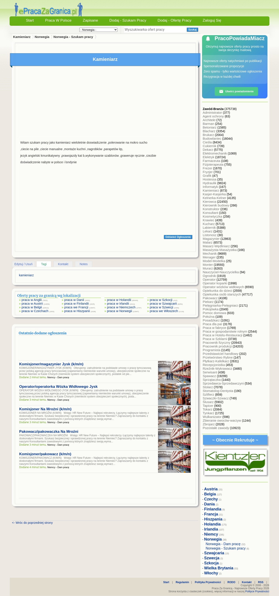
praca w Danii (74, 300)
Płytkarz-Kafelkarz (216, 361)
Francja (211, 514)
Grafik (207, 175)
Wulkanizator (213, 417)
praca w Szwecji (161, 307)
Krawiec (209, 220)
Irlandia (211, 529)
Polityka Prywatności (208, 582)
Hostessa (210, 179)
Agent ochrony (214, 116)
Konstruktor (211, 209)
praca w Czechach (35, 311)
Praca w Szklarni (215, 339)
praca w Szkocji (161, 300)
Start (30, 20)
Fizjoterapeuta (213, 164)
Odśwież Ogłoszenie (178, 237)
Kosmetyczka (213, 216)
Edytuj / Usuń (23, 264)
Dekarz (208, 149)
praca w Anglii (32, 300)
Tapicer (208, 405)
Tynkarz (209, 413)
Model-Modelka (214, 261)
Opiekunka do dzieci (218, 290)
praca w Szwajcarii (163, 303)
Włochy (211, 573)
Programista (212, 350)
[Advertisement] (105, 102)
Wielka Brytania (218, 568)
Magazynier (212, 238)
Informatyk (211, 187)
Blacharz (209, 131)
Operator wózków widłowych (224, 287)
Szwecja (211, 558)
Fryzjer (208, 172)
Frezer (208, 168)
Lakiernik (210, 227)
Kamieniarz (211, 190)
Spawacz (210, 376)
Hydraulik (210, 183)
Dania (209, 504)
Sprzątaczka (212, 379)
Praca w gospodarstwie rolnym (225, 331)
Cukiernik (210, 146)
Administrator (213, 112)
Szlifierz (209, 394)
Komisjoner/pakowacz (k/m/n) (45, 454)
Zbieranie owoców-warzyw (222, 420)
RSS (261, 582)
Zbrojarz (209, 424)
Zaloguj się (212, 20)
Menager (209, 257)
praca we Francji (76, 307)
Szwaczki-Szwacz (216, 398)
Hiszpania (213, 519)
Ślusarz (208, 402)
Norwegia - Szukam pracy (73, 37)
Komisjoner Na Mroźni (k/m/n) (45, 409)
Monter (208, 264)
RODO (231, 582)
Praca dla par (213, 324)
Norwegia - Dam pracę (223, 544)
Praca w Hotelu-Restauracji (223, 335)
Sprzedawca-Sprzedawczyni (224, 383)
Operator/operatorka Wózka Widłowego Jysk (58, 387)
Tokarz (208, 409)
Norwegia (42, 37)
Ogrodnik (210, 276)
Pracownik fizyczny (217, 342)
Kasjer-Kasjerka (215, 194)
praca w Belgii (32, 307)
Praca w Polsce (58, 20)
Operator (209, 279)
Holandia (212, 524)
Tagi (44, 264)
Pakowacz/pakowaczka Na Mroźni (48, 431)
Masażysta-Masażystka (220, 250)
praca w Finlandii (76, 303)
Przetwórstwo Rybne (218, 357)
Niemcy (211, 534)
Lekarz (208, 231)
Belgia (210, 494)
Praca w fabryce (215, 328)
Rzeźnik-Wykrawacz (218, 368)
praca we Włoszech (164, 311)
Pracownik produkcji (218, 346)
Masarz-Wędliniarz (217, 246)
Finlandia (212, 509)
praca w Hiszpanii (77, 311)
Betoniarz (210, 127)
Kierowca (210, 201)
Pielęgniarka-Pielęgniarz (221, 305)
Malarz (208, 242)
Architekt (209, 120)
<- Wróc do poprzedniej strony (32, 522)
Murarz (208, 268)
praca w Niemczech (121, 307)
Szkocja (211, 563)
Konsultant (211, 213)
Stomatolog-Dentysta (218, 391)
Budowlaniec (212, 138)
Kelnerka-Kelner (215, 198)
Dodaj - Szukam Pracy (127, 20)
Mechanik (210, 253)
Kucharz (209, 224)
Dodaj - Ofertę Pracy (174, 20)
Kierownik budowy (216, 205)
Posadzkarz (212, 320)
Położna (209, 316)
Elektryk (209, 157)
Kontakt (63, 264)
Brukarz (209, 135)
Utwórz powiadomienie (236, 91)
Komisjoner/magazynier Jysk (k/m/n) (51, 364)
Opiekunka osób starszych (222, 294)
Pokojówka (211, 309)
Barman (209, 123)
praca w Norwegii (119, 311)
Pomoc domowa (215, 313)
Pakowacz (211, 298)
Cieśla (208, 142)
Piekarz (208, 302)
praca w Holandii (119, 300)
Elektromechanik (215, 153)
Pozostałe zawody (216, 428)
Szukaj (192, 29)
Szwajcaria (214, 553)
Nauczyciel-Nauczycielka (221, 272)
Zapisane (90, 20)
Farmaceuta (212, 161)
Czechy (211, 499)
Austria (211, 489)
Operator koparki (215, 283)
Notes (84, 264)
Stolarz (208, 387)
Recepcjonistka (214, 365)
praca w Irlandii (118, 303)
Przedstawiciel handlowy (221, 354)
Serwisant (210, 372)
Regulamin (182, 582)
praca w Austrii (32, 303)
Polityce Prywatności (257, 591)
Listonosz (210, 235)
